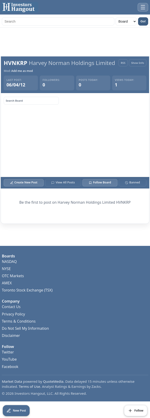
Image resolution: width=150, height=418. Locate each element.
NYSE (6, 268)
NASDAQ (9, 261)
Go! (143, 21)
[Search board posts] (31, 101)
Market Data (12, 381)
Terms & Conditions (19, 321)
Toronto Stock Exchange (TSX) (27, 290)
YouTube (9, 359)
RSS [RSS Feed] (123, 63)
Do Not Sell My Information (25, 328)
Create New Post (23, 182)
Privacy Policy (13, 314)
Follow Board (100, 182)
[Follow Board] (135, 410)
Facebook (10, 366)
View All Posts (63, 182)
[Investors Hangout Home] (19, 7)
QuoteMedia (53, 381)
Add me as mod (22, 71)
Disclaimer (11, 335)
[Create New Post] (16, 410)
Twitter (8, 352)
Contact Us (11, 306)
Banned (132, 182)
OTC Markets (13, 275)
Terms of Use (29, 386)
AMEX (7, 283)
